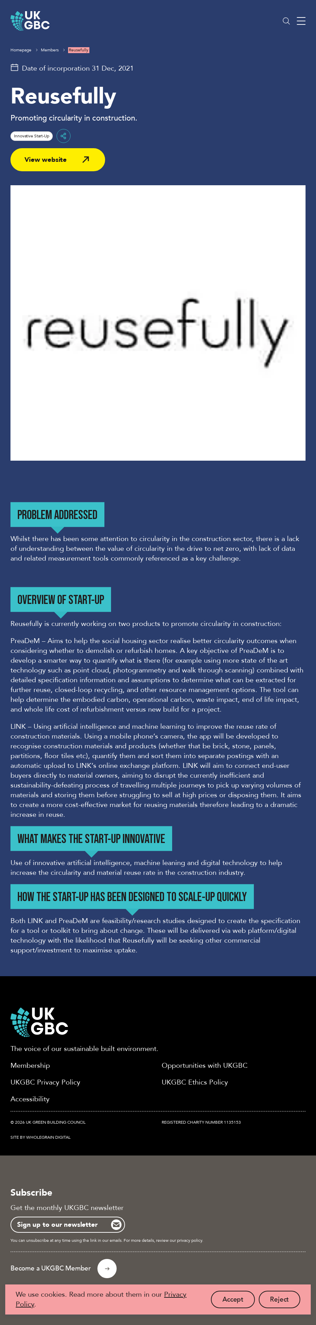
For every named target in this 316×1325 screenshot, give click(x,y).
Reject (285, 1301)
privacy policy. (190, 1240)
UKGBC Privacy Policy (45, 1082)
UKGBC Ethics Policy (195, 1082)
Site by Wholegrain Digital (40, 1137)
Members (50, 50)
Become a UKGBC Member (50, 1268)
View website (45, 159)
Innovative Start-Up (31, 136)
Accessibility (30, 1099)
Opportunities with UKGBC (205, 1065)
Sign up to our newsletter (57, 1224)
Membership (30, 1065)
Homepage (20, 50)
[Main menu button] (301, 21)
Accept (238, 1301)
